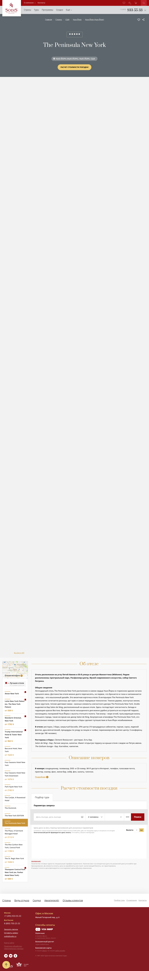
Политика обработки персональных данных (13, 947)
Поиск (137, 816)
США (67, 19)
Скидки (37, 900)
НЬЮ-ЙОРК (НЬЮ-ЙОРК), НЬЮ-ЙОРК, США (75, 58)
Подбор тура (119, 900)
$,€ (141, 830)
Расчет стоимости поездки (74, 67)
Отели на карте (12, 675)
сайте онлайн (60, 951)
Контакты (143, 900)
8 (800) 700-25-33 (12, 923)
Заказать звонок (11, 929)
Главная (48, 19)
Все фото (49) (19, 653)
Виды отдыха (21, 900)
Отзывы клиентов (73, 900)
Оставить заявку (11, 933)
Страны (59, 19)
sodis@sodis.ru (10, 936)
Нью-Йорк (77, 19)
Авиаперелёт (51, 900)
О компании (29, 3)
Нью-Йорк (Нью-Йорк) (94, 19)
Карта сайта (9, 943)
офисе (44, 951)
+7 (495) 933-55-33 (12, 916)
